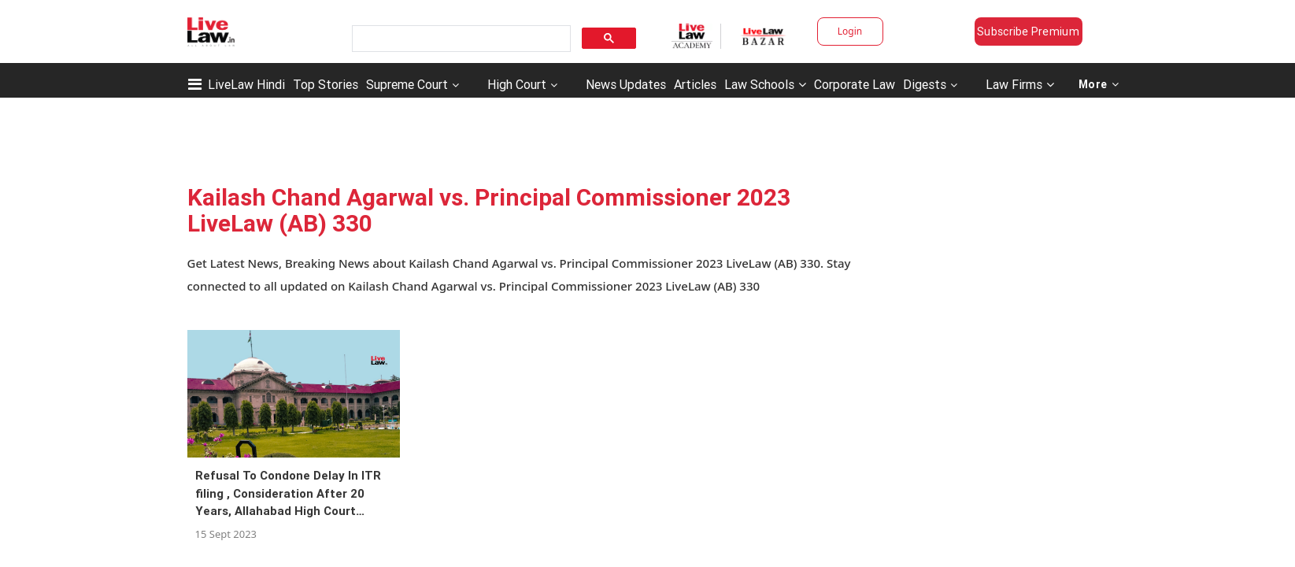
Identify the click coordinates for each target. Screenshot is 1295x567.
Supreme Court (407, 84)
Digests (924, 84)
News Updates (626, 84)
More (1099, 84)
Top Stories (325, 84)
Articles (695, 84)
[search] (460, 39)
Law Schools (765, 84)
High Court (516, 84)
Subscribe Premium (1028, 31)
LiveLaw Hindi (246, 84)
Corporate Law (854, 84)
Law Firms (1020, 84)
